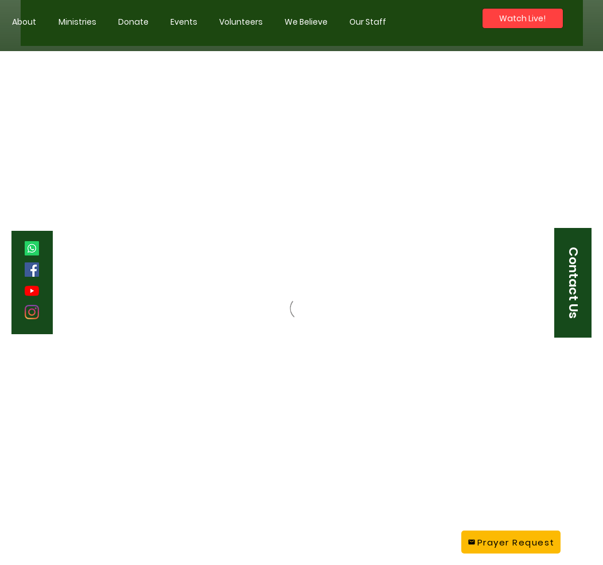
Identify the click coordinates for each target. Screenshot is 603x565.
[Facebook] (32, 269)
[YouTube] (32, 291)
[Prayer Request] (511, 542)
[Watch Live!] (522, 18)
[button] (77, 22)
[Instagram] (32, 312)
